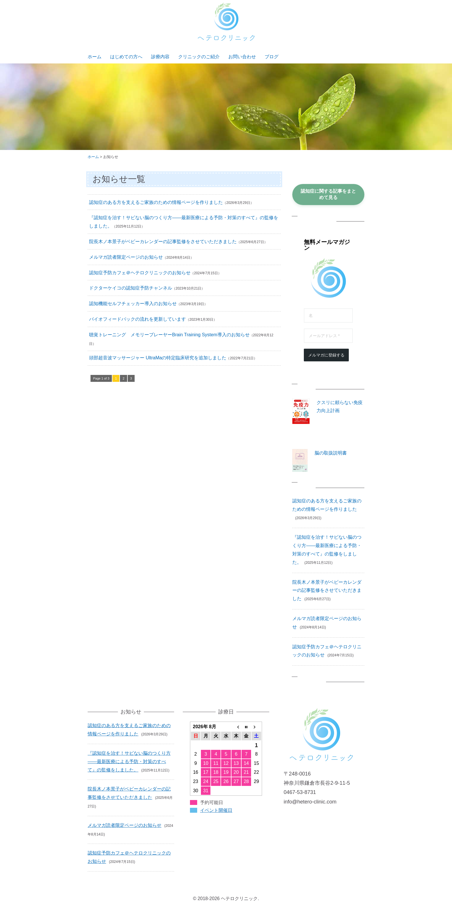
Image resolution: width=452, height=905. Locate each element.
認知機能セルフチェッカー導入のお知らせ (133, 303)
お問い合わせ (242, 56)
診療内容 (160, 56)
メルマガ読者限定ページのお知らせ (126, 257)
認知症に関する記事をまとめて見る (328, 194)
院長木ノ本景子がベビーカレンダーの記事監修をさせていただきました (163, 241)
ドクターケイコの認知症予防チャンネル (130, 288)
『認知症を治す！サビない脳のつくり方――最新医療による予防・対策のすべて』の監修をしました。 (129, 761)
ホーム (94, 56)
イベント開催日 (216, 810)
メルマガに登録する (326, 355)
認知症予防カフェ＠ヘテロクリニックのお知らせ (140, 272)
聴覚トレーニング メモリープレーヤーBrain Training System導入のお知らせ (169, 334)
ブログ (271, 56)
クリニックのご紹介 (199, 56)
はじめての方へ (126, 56)
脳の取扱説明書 (330, 452)
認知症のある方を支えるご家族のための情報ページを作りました (156, 202)
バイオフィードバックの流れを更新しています (137, 319)
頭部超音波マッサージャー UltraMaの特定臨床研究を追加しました (157, 357)
